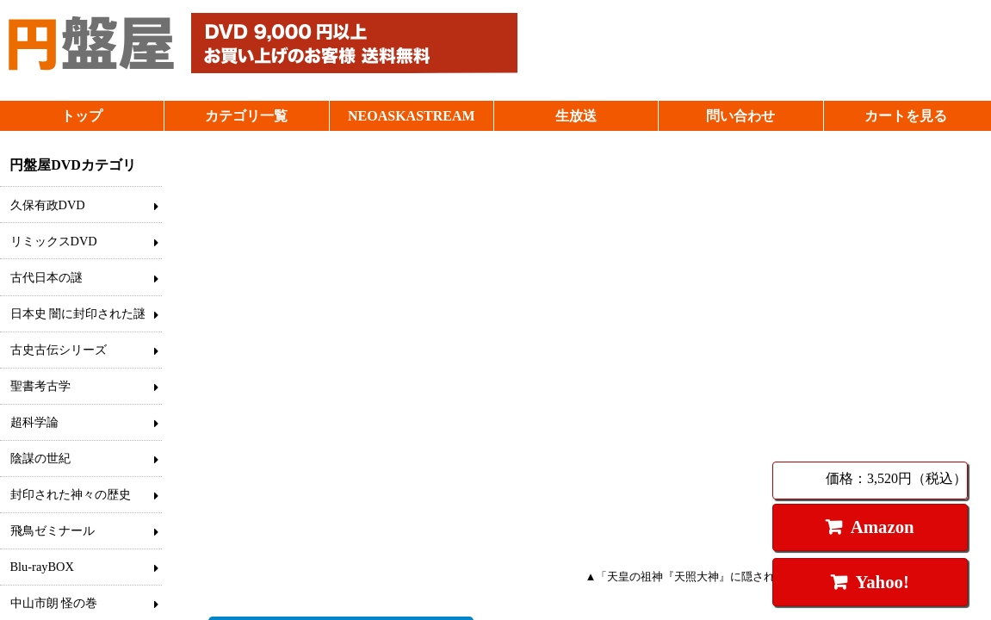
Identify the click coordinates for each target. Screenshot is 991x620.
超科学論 (34, 422)
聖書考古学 (40, 386)
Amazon (882, 526)
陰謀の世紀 (40, 458)
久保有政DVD (47, 205)
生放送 (576, 115)
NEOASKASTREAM (411, 115)
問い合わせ (740, 115)
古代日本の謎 (46, 277)
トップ (81, 115)
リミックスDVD (53, 241)
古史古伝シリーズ (58, 349)
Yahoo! (881, 582)
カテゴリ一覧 (246, 115)
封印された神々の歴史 (70, 494)
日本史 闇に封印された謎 (78, 313)
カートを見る (905, 115)
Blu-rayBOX (42, 567)
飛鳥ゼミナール (52, 530)
